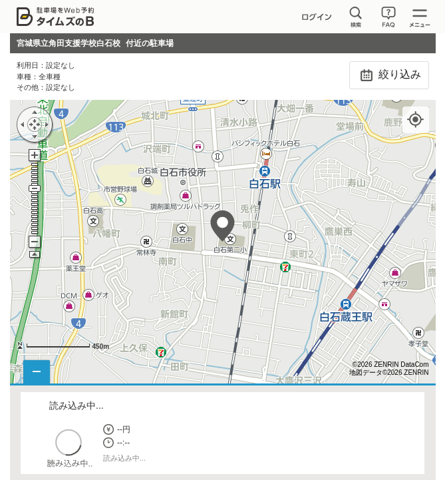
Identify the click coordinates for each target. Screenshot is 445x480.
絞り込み (389, 75)
